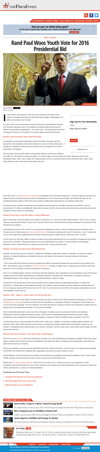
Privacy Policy (53, 444)
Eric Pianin (8, 107)
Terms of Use (66, 444)
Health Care (69, 21)
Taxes (62, 21)
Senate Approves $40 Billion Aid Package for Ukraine (36, 418)
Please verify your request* (78, 129)
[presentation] (84, 134)
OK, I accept (76, 448)
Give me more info (45, 450)
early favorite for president (28, 196)
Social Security (80, 21)
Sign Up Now (74, 32)
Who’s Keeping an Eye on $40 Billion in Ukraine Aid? (35, 410)
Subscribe (74, 140)
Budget (55, 21)
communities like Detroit (37, 232)
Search (95, 21)
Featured (49, 21)
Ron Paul (19, 338)
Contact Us (42, 444)
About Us (32, 444)
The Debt (89, 21)
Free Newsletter (38, 21)
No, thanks (85, 448)
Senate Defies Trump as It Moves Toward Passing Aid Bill (38, 403)
